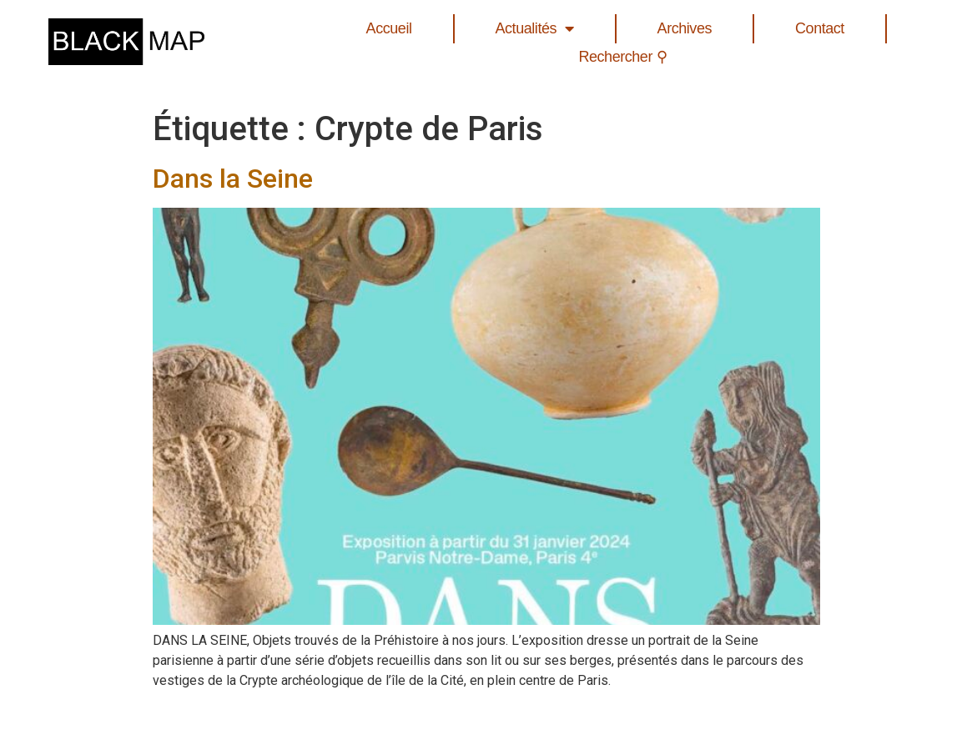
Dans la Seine (233, 178)
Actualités (535, 28)
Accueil (389, 28)
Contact (819, 28)
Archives (684, 28)
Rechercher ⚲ (622, 56)
